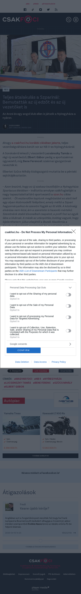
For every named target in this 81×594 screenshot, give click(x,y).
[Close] (75, 232)
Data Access (40, 362)
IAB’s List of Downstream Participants (38, 270)
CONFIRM (24, 350)
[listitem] (40, 287)
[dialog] (40, 297)
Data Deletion (22, 362)
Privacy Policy (59, 362)
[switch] (68, 294)
